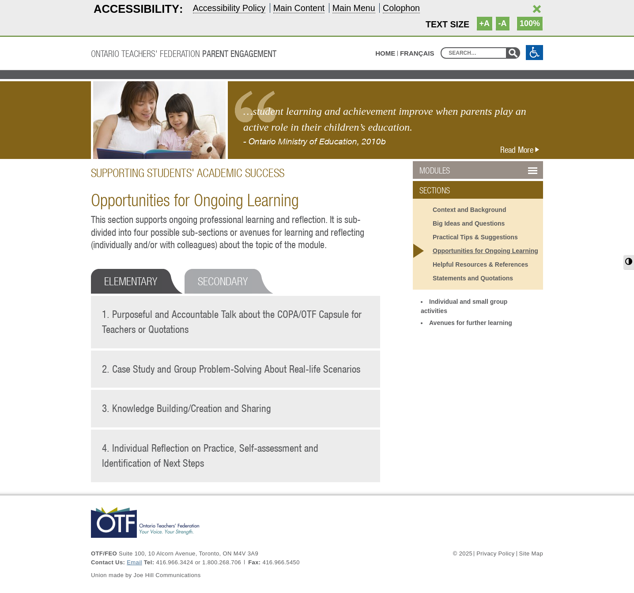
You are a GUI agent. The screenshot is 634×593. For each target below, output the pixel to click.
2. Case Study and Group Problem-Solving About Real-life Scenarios (231, 369)
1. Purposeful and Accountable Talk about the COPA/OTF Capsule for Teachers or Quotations (232, 322)
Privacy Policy (495, 553)
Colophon (401, 8)
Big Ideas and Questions (469, 223)
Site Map (531, 553)
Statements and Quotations (473, 278)
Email (134, 562)
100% (530, 23)
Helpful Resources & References (480, 264)
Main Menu (353, 8)
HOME (385, 53)
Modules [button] (456, 170)
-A (502, 23)
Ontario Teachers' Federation (183, 53)
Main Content (299, 8)
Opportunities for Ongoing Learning (485, 250)
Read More (521, 149)
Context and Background (469, 209)
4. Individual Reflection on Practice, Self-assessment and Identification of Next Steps (210, 455)
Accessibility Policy (229, 8)
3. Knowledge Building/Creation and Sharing (186, 408)
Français (417, 53)
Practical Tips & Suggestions (475, 237)
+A (484, 23)
